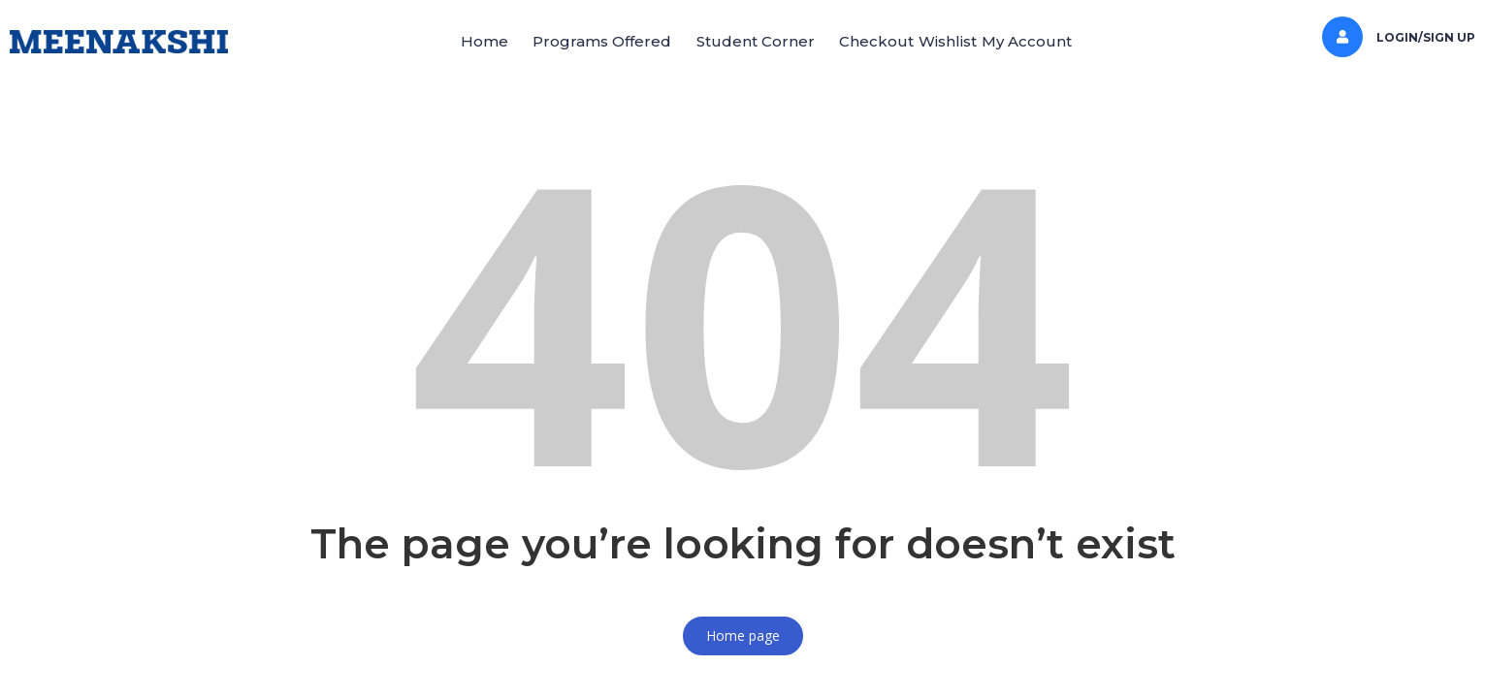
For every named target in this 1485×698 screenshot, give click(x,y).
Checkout (888, 41)
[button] (434, 41)
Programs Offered (566, 41)
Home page (743, 635)
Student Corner (743, 41)
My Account (1087, 41)
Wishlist (983, 41)
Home (424, 41)
